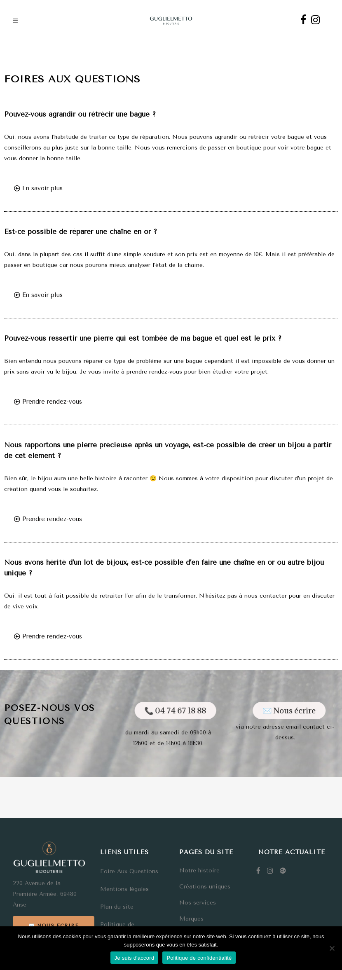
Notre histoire (199, 870)
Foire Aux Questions (129, 871)
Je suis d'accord (135, 958)
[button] (38, 188)
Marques (191, 918)
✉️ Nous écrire (53, 925)
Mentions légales (124, 889)
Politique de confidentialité (199, 958)
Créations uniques (204, 886)
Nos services (197, 902)
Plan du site (117, 906)
